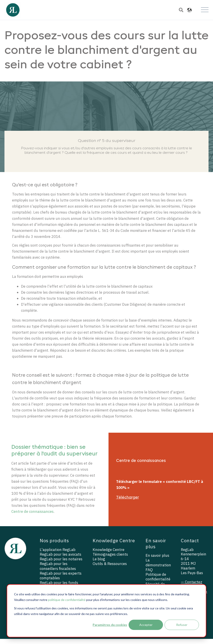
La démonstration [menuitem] (158, 568)
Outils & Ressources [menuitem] (110, 569)
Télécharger (127, 502)
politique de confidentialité (67, 600)
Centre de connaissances (32, 516)
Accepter (145, 625)
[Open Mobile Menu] (205, 10)
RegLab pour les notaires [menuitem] (61, 564)
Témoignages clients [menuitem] (110, 559)
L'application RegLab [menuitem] (57, 555)
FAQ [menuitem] (149, 575)
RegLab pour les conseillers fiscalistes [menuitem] (58, 571)
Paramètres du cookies (110, 625)
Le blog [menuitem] (99, 564)
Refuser (181, 625)
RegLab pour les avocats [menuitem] (60, 559)
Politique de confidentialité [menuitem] (158, 582)
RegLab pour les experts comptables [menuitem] (60, 581)
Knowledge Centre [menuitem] (108, 555)
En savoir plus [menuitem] (157, 560)
